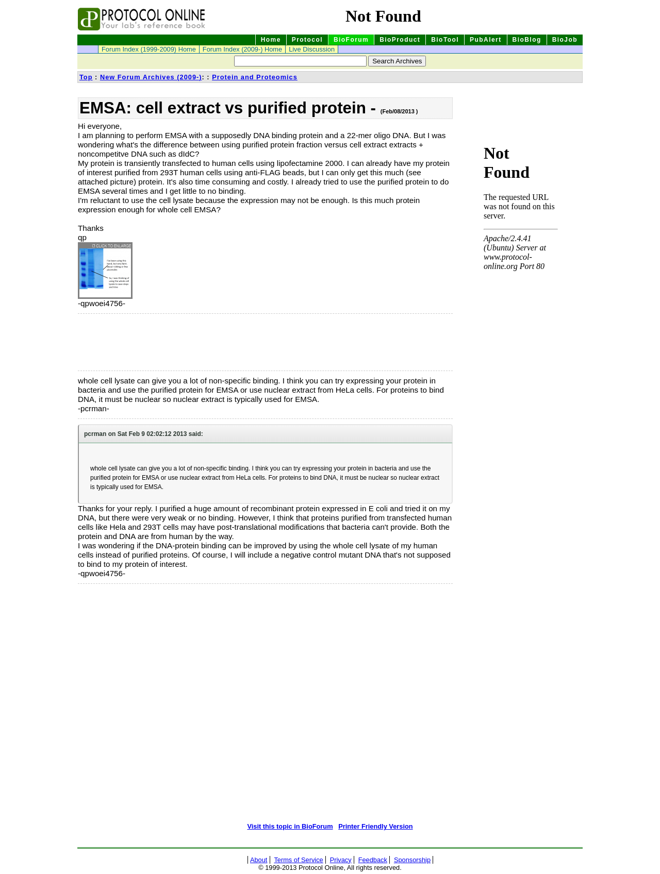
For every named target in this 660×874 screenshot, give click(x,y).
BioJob (565, 39)
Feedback (372, 860)
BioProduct (400, 39)
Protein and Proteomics (255, 77)
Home (271, 39)
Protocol (307, 39)
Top (86, 77)
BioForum (351, 39)
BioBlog (527, 39)
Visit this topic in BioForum (290, 826)
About (258, 860)
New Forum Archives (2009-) (151, 77)
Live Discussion (312, 49)
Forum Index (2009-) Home (242, 49)
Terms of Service (298, 860)
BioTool (445, 39)
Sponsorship (412, 860)
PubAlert (486, 39)
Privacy (341, 860)
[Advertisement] (129, 342)
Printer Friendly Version (375, 826)
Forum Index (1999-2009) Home (149, 49)
